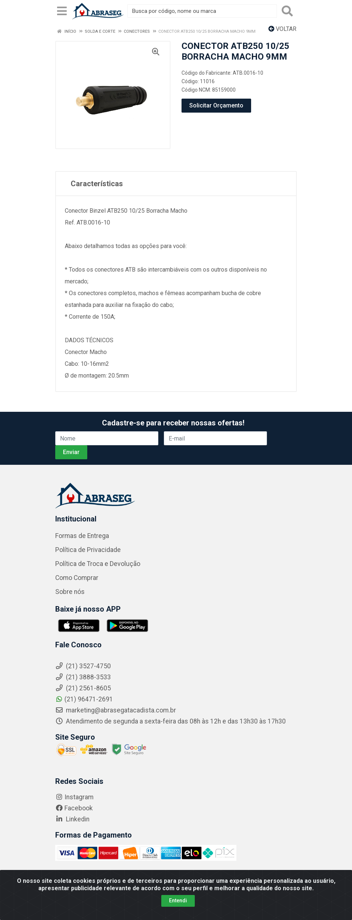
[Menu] (61, 11)
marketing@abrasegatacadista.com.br (115, 710)
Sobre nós (70, 591)
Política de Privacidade (88, 549)
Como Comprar (76, 577)
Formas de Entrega (82, 535)
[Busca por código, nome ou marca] (202, 11)
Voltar (282, 28)
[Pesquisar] (287, 11)
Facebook (74, 808)
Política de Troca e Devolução (97, 563)
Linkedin (72, 819)
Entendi (178, 902)
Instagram (74, 797)
